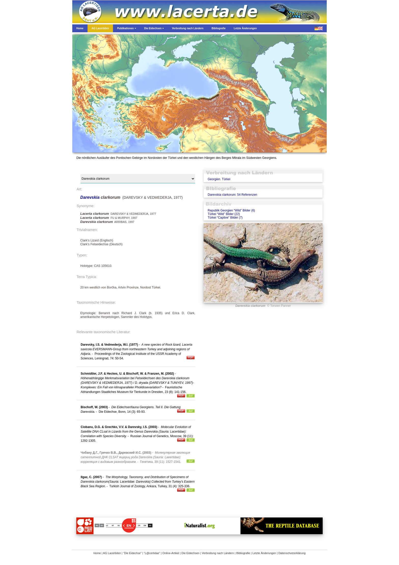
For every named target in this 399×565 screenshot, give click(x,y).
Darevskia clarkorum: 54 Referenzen (232, 194)
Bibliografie (243, 553)
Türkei (226, 179)
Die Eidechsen (190, 553)
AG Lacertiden (112, 553)
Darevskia (90, 197)
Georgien (214, 179)
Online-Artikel (170, 553)
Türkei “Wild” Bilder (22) (224, 214)
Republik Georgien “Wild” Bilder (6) (231, 210)
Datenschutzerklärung (292, 553)
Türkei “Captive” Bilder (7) (225, 217)
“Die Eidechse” (132, 553)
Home (97, 553)
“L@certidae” (152, 553)
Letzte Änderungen (264, 553)
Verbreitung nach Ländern (218, 553)
